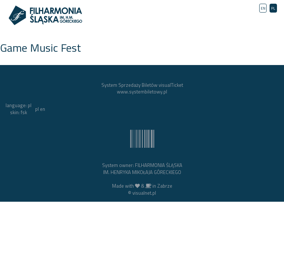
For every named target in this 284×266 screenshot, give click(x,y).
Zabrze (164, 186)
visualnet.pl (144, 193)
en (42, 109)
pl (37, 109)
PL (273, 8)
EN (263, 8)
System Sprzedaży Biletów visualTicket (142, 85)
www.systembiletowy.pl (142, 91)
